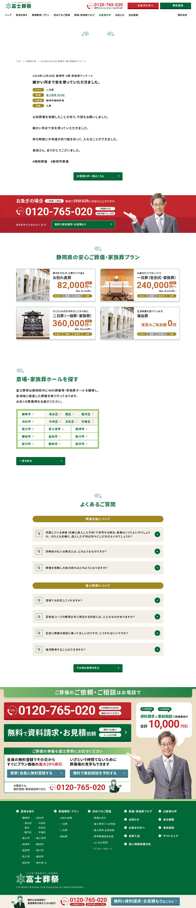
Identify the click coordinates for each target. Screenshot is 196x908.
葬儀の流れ (100, 817)
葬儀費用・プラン (69, 811)
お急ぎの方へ (137, 828)
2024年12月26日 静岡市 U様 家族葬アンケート (63, 61)
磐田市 (40, 856)
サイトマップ (170, 836)
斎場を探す (27, 811)
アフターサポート (103, 848)
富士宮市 (41, 838)
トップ (8, 15)
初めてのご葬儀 (101, 811)
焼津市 (26, 844)
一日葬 (64, 823)
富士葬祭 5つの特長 (105, 823)
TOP (18, 61)
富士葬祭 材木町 (55, 95)
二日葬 (64, 830)
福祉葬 (64, 836)
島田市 (26, 850)
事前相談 (168, 828)
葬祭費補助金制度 (104, 836)
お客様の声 (30, 61)
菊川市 (40, 850)
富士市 (26, 838)
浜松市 (40, 817)
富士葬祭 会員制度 (104, 830)
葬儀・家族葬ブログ (140, 811)
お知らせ (134, 819)
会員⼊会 (134, 836)
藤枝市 (40, 844)
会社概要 (168, 819)
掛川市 (26, 856)
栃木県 (41, 862)
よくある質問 (101, 842)
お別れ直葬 (66, 817)
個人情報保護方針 (140, 844)
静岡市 (26, 817)
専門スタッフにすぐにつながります (108, 6)
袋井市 (26, 862)
